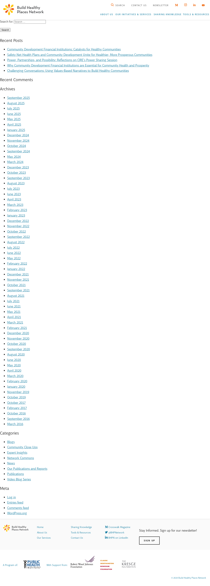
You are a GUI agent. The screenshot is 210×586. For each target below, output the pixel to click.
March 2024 (15, 162)
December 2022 (18, 221)
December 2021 (18, 274)
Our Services (44, 538)
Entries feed (15, 502)
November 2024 (18, 140)
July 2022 (13, 247)
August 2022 (16, 242)
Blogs (11, 442)
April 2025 (14, 124)
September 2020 (18, 349)
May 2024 (14, 157)
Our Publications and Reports (27, 469)
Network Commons (20, 458)
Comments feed (18, 508)
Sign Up (149, 540)
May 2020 (14, 365)
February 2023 (17, 210)
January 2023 (16, 215)
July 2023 (13, 189)
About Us (106, 14)
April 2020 (14, 370)
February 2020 (17, 381)
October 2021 (16, 285)
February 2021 (17, 328)
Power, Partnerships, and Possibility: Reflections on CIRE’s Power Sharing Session (62, 60)
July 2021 (13, 301)
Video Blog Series (19, 479)
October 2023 (16, 172)
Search (118, 5)
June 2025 (14, 114)
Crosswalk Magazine (117, 527)
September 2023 (18, 178)
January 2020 (16, 386)
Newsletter (161, 5)
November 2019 (18, 392)
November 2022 (18, 226)
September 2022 (18, 237)
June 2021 (14, 306)
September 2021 (18, 290)
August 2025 (16, 103)
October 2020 (16, 344)
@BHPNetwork (114, 532)
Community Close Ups (22, 447)
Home (40, 527)
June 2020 (14, 360)
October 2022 (16, 231)
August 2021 (15, 296)
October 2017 (16, 403)
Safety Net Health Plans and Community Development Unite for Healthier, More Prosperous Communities (79, 55)
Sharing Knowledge (167, 14)
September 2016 (18, 419)
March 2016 (15, 424)
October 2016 (16, 413)
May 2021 (13, 312)
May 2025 (14, 119)
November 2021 (18, 279)
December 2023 (18, 167)
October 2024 (16, 146)
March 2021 (15, 322)
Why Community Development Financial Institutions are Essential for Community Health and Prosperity (78, 65)
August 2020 (16, 354)
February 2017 (17, 408)
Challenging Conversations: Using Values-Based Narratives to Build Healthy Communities (68, 71)
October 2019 (16, 397)
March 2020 (15, 376)
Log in (11, 497)
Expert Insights (17, 452)
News (11, 463)
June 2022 (14, 253)
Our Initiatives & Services (133, 14)
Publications (15, 474)
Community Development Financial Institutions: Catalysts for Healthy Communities (64, 49)
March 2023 (15, 205)
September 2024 (18, 151)
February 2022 (17, 263)
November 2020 (18, 338)
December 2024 (18, 135)
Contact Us (139, 5)
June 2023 (14, 194)
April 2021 (14, 317)
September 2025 (18, 98)
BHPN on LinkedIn (116, 538)
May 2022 (14, 258)
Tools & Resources (196, 14)
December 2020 (18, 333)
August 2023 (16, 183)
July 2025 (13, 108)
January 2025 (16, 130)
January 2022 (16, 269)
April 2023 (14, 199)
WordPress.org (17, 513)
